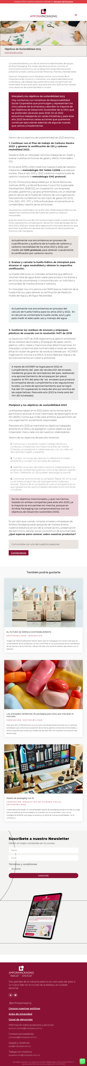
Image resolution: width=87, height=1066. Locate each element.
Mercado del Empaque (63, 2)
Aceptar (15, 868)
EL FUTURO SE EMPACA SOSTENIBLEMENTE (29, 632)
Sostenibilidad (14, 53)
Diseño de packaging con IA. (20, 798)
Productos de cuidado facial (42, 802)
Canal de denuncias (21, 1019)
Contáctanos (18, 552)
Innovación (35, 636)
